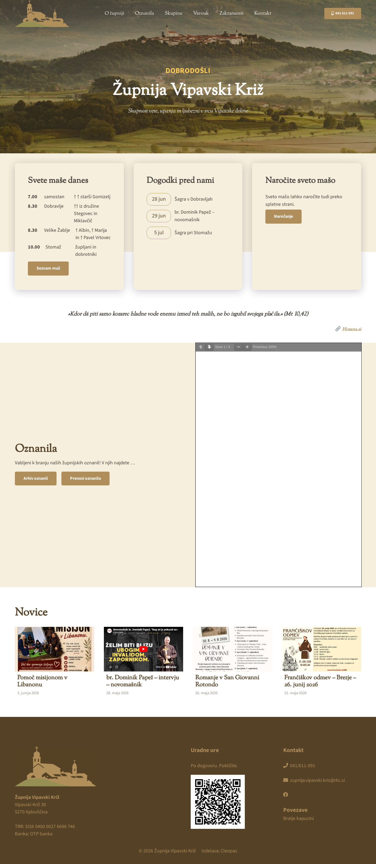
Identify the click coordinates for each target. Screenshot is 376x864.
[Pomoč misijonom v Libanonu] (54, 662)
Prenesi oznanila (85, 478)
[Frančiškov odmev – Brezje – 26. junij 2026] (321, 662)
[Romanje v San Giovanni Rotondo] (232, 662)
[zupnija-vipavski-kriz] (42, 13)
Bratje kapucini (298, 818)
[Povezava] (188, 199)
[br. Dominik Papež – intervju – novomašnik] (143, 662)
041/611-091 (299, 765)
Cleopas (229, 851)
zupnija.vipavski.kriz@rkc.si (314, 780)
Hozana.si (348, 329)
